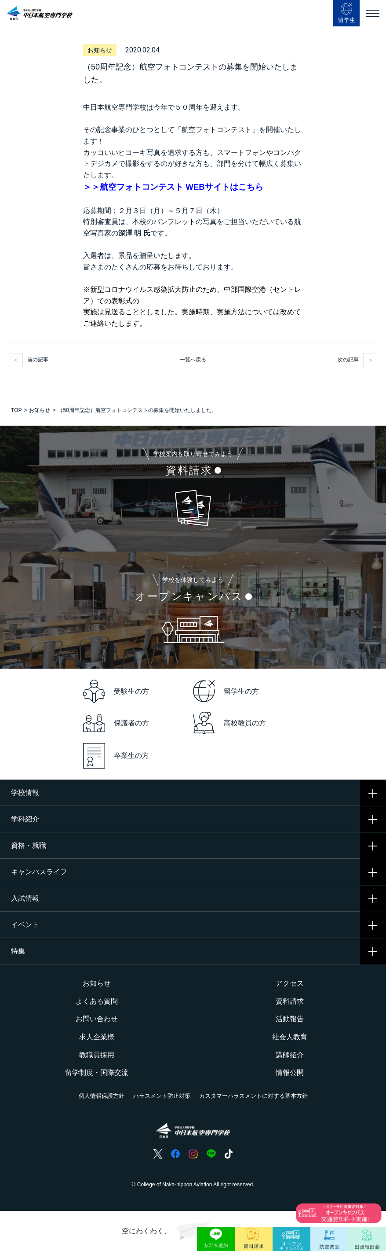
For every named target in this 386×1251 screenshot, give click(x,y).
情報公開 (290, 1072)
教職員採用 (96, 1055)
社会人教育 (289, 1037)
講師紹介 (290, 1055)
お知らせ (39, 410)
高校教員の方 (229, 723)
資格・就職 (28, 845)
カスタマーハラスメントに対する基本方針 (253, 1096)
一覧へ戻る (193, 360)
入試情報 (25, 898)
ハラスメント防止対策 (161, 1096)
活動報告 (290, 1019)
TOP (16, 410)
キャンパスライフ (39, 872)
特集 (18, 951)
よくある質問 (97, 1001)
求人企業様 (96, 1037)
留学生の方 (226, 691)
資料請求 (290, 1001)
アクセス (290, 983)
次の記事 (348, 360)
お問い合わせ (97, 1019)
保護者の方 (116, 723)
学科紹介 (25, 819)
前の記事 (37, 360)
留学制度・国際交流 (96, 1072)
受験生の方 (116, 691)
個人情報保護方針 (101, 1096)
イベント (25, 924)
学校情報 (25, 792)
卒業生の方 (116, 756)
